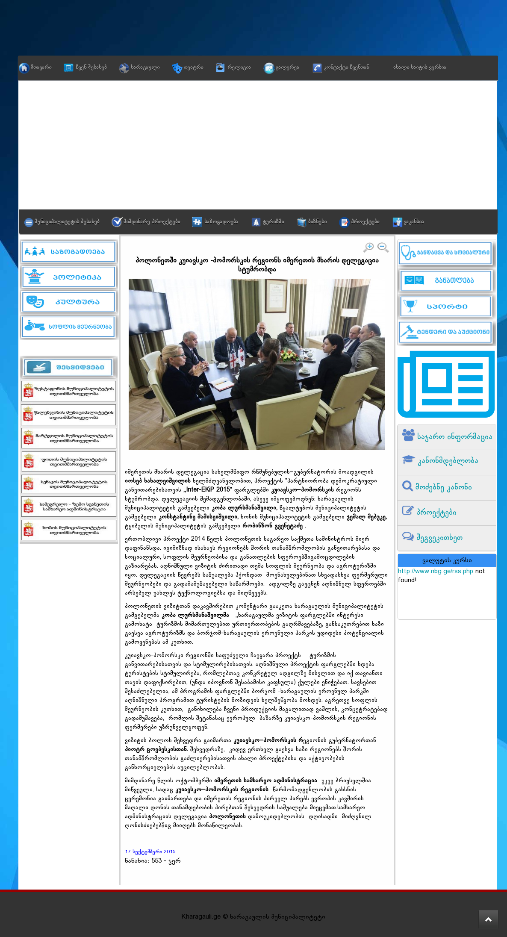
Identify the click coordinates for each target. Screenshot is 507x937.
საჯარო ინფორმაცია (453, 437)
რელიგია (239, 67)
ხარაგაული (145, 67)
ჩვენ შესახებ (91, 67)
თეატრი (193, 67)
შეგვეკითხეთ (438, 538)
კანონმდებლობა (446, 461)
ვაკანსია (414, 221)
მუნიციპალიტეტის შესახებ (67, 221)
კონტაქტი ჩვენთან (346, 67)
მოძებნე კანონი (442, 487)
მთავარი (41, 67)
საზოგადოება (221, 221)
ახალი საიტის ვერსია (419, 67)
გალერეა (287, 67)
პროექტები (365, 221)
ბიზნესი (317, 221)
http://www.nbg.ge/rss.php (435, 572)
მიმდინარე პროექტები (152, 221)
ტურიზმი (273, 221)
